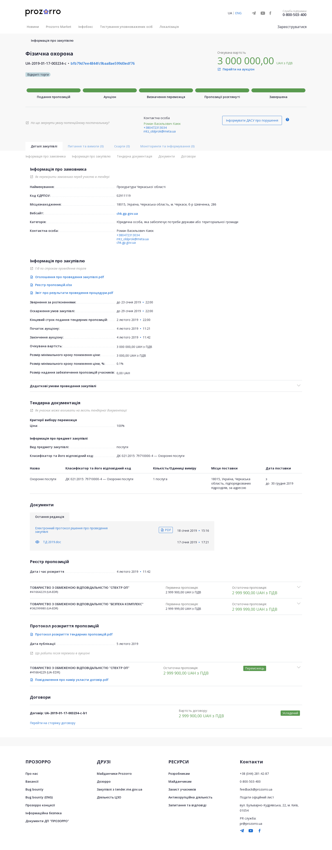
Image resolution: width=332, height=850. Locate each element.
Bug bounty (34, 789)
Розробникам (179, 773)
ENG (238, 13)
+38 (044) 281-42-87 (254, 773)
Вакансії (31, 781)
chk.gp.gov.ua (127, 213)
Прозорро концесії (40, 805)
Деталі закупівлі (44, 146)
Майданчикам (179, 781)
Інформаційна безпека (43, 813)
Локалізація (169, 27)
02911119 (124, 195)
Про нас (31, 773)
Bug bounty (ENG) (39, 797)
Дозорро (104, 781)
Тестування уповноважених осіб (126, 27)
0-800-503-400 (294, 14)
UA (230, 13)
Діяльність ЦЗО (109, 797)
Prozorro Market (58, 27)
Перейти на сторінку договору (52, 723)
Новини (33, 27)
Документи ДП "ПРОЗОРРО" (47, 821)
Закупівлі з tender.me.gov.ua (119, 789)
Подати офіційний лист (257, 797)
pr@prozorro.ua (251, 823)
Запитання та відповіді (187, 805)
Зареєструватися (292, 26)
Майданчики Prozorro (114, 773)
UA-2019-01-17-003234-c (45, 63)
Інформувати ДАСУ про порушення (252, 120)
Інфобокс (85, 27)
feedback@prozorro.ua (256, 789)
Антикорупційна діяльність (190, 797)
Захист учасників (182, 789)
